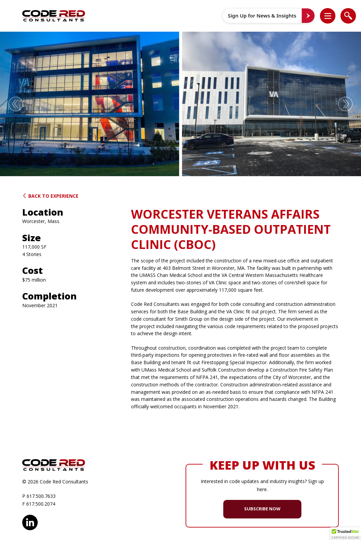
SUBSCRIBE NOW (262, 509)
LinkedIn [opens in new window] (30, 521)
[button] (331, 16)
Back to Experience (50, 196)
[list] (327, 16)
